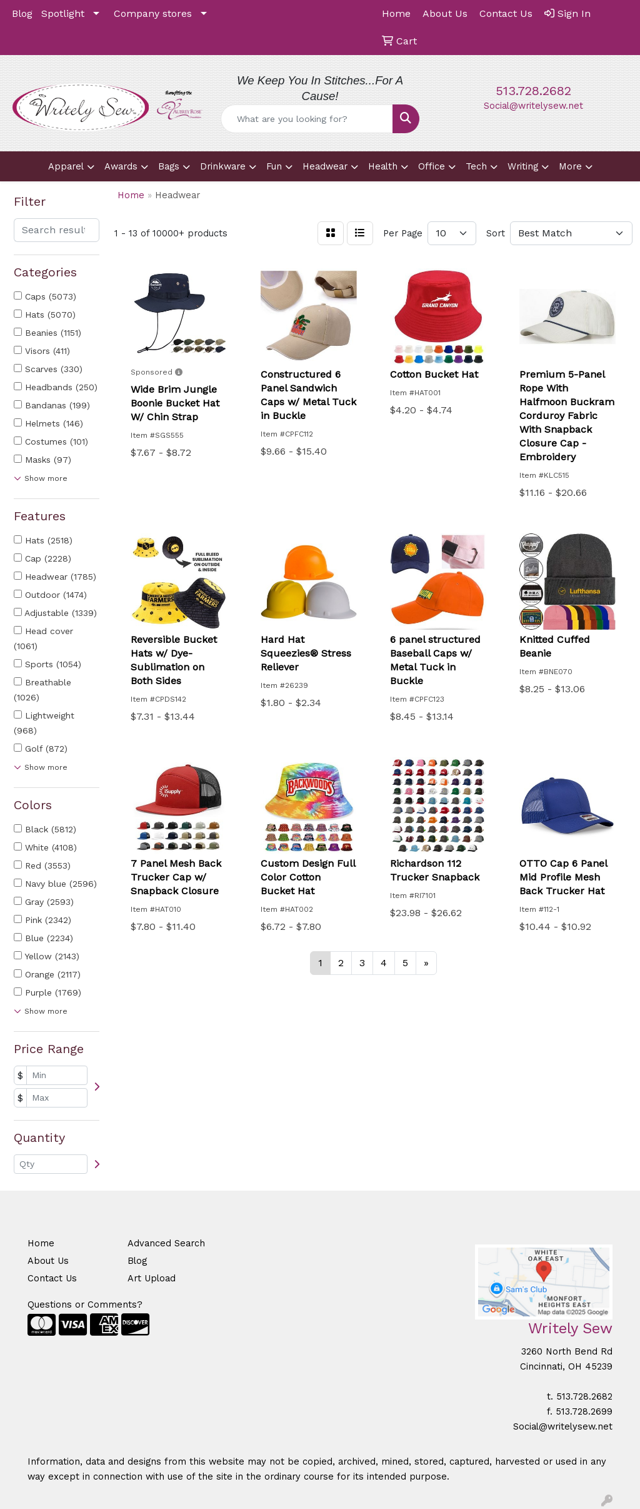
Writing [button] (523, 166)
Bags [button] (168, 166)
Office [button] (431, 166)
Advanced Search (166, 1243)
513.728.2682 (533, 90)
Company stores (153, 13)
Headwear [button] (325, 166)
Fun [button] (274, 166)
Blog (22, 13)
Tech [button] (476, 166)
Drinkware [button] (223, 166)
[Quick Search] (306, 118)
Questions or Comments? (85, 1304)
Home (41, 1243)
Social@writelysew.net (533, 105)
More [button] (570, 166)
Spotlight (62, 13)
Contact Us (52, 1278)
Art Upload (152, 1278)
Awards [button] (121, 166)
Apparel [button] (66, 166)
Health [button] (383, 166)
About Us (48, 1260)
